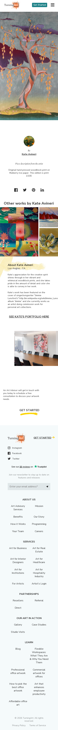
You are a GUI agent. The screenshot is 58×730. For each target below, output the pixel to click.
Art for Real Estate (38, 549)
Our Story (39, 516)
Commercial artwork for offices (39, 673)
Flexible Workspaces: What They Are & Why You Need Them (39, 655)
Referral (39, 600)
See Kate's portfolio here (29, 317)
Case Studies (39, 624)
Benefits (18, 516)
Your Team (18, 531)
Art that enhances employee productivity (39, 689)
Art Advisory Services (18, 507)
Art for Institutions (18, 571)
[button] (52, 5)
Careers (39, 531)
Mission (39, 506)
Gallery (18, 624)
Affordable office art (18, 703)
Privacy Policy (19, 725)
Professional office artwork (18, 671)
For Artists (18, 583)
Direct (18, 608)
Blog (18, 649)
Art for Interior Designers (18, 560)
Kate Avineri (29, 154)
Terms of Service (37, 725)
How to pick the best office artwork (18, 687)
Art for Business (18, 548)
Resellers (18, 600)
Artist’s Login (39, 583)
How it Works (18, 524)
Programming (39, 524)
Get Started (39, 5)
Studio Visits (18, 632)
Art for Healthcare (39, 560)
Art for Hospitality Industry (39, 573)
